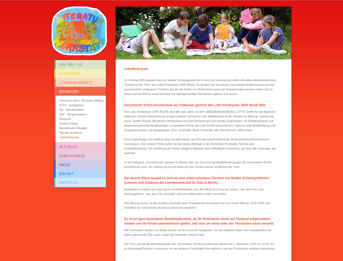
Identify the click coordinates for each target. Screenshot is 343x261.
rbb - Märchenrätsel (71, 109)
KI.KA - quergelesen (71, 105)
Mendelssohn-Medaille (73, 128)
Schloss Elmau (68, 123)
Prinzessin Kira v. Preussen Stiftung (81, 100)
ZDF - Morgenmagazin (73, 114)
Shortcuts (65, 118)
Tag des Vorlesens (70, 132)
